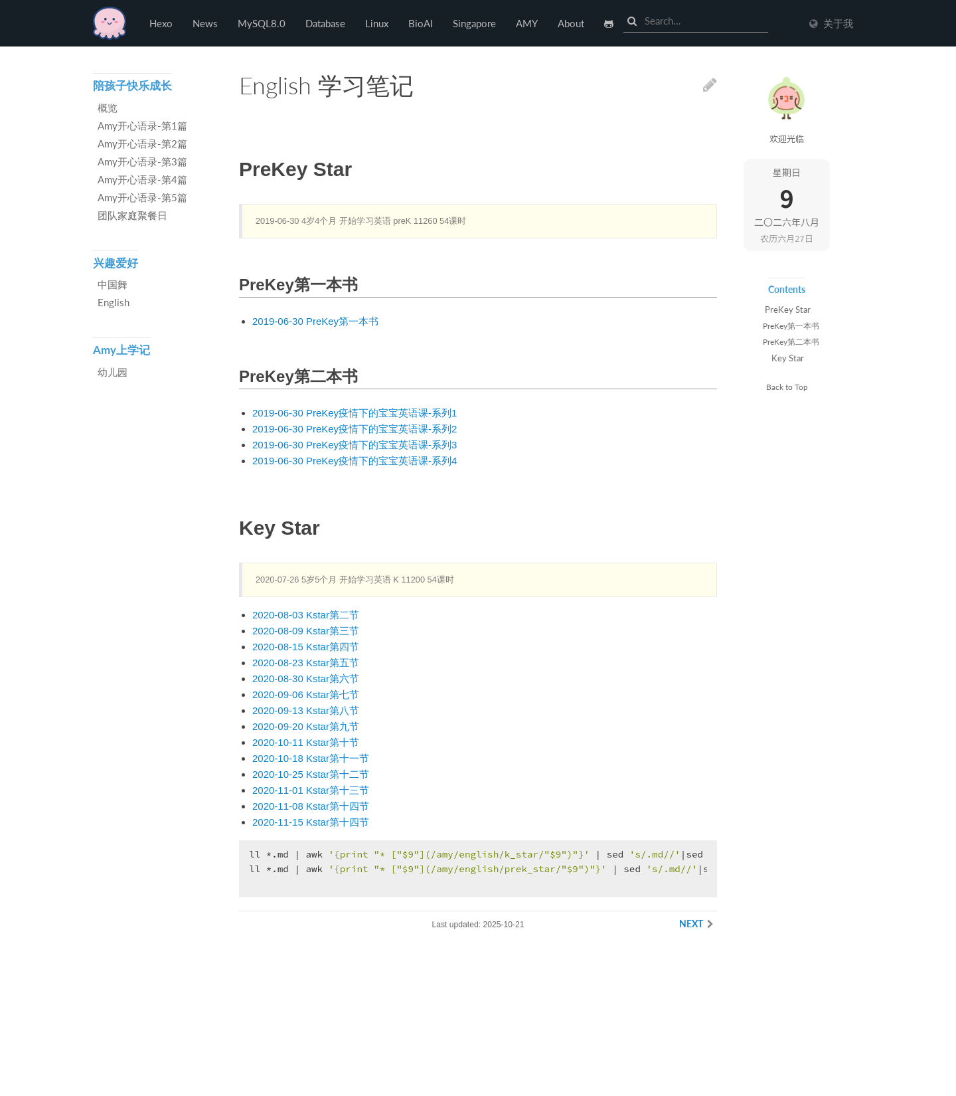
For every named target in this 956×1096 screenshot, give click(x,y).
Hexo (109, 23)
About (571, 23)
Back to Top (787, 386)
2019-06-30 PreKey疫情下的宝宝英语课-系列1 (354, 412)
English (113, 302)
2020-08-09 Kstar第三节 (305, 630)
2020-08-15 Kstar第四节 (305, 646)
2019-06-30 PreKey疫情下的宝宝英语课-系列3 (354, 444)
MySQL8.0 (261, 23)
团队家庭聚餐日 (132, 215)
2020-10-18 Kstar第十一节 (310, 758)
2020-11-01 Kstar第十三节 (310, 790)
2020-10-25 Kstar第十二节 (310, 774)
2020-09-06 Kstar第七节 (305, 694)
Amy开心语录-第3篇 (142, 161)
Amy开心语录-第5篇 (142, 197)
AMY (527, 23)
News (205, 23)
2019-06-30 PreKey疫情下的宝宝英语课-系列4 (354, 460)
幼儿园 (112, 372)
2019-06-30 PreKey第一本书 (315, 321)
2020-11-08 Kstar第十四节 (310, 806)
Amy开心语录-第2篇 (142, 143)
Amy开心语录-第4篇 (142, 179)
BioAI (420, 23)
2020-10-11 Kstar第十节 (305, 742)
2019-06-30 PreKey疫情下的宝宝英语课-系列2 (354, 428)
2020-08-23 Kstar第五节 (305, 662)
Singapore (474, 23)
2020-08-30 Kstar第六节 (305, 678)
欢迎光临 (786, 138)
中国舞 (112, 284)
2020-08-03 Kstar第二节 (305, 614)
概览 (108, 108)
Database (325, 23)
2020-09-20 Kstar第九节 (305, 726)
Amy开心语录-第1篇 (142, 126)
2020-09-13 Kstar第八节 (305, 710)
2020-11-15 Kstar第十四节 (310, 822)
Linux (376, 23)
